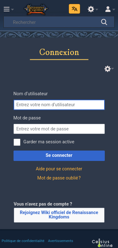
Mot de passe (27, 118)
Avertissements (60, 241)
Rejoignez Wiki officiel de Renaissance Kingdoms (59, 215)
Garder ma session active (48, 142)
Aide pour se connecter (59, 169)
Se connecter (59, 155)
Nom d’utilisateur (31, 93)
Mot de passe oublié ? (59, 178)
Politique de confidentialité (23, 241)
